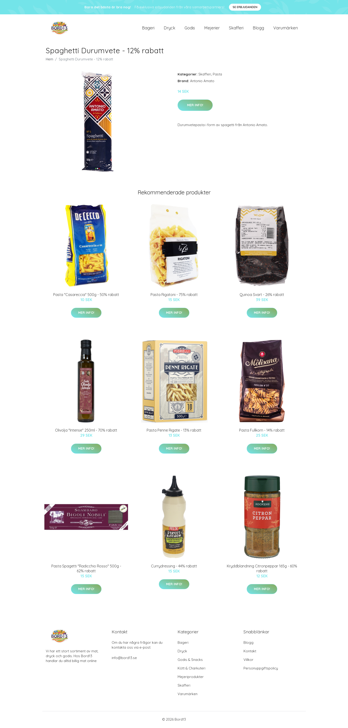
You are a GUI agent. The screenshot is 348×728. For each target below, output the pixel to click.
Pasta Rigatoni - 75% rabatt (174, 295)
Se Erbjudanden (245, 7)
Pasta (217, 75)
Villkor (248, 660)
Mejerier (212, 28)
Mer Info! (195, 106)
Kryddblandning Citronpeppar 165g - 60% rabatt (262, 569)
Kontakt (249, 652)
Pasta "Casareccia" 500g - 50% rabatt (86, 295)
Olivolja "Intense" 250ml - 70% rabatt (86, 431)
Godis (190, 28)
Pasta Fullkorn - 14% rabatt (262, 431)
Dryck (169, 28)
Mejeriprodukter (191, 677)
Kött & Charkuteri (191, 669)
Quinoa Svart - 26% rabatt (262, 295)
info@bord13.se (124, 658)
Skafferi (236, 28)
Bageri (148, 28)
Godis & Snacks (190, 660)
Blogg (258, 28)
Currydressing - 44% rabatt (174, 566)
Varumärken (285, 28)
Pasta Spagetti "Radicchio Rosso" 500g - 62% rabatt (86, 569)
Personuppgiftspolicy (260, 669)
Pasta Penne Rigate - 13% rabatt (174, 431)
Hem (49, 60)
